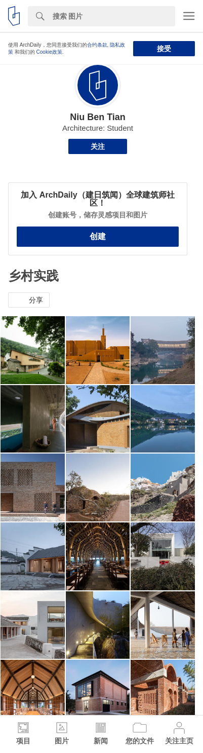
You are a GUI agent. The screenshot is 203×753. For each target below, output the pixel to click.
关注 (98, 146)
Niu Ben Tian (98, 117)
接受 (164, 49)
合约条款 (97, 45)
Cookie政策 (49, 52)
